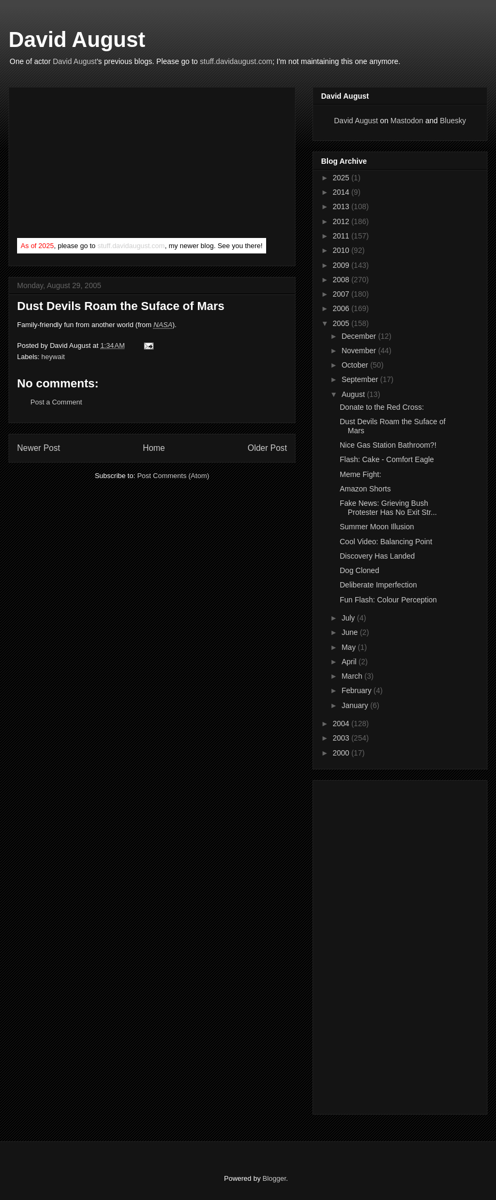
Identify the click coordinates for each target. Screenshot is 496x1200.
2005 (342, 323)
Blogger (274, 1178)
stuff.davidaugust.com (236, 61)
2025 (342, 177)
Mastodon (406, 120)
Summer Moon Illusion (377, 526)
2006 (342, 308)
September (360, 379)
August (353, 394)
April (349, 661)
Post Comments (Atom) (173, 476)
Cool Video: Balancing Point (386, 541)
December (359, 336)
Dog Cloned (359, 570)
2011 (342, 236)
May (349, 647)
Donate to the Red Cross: (382, 407)
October (355, 365)
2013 (342, 206)
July (349, 618)
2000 (342, 753)
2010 (342, 250)
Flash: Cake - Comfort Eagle (387, 459)
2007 (342, 294)
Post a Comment (56, 402)
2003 (342, 738)
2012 (342, 221)
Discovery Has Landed (377, 556)
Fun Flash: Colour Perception (388, 599)
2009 (342, 265)
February (357, 690)
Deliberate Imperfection (378, 585)
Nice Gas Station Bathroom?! (388, 445)
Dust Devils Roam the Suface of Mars (121, 306)
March (352, 676)
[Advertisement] (97, 165)
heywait (53, 357)
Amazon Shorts (365, 488)
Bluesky (453, 120)
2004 (342, 723)
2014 (342, 192)
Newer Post (38, 447)
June (350, 632)
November (359, 350)
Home (154, 447)
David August (77, 39)
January (355, 705)
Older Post (267, 447)
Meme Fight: (360, 474)
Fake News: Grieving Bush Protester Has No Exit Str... (388, 507)
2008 (342, 279)
